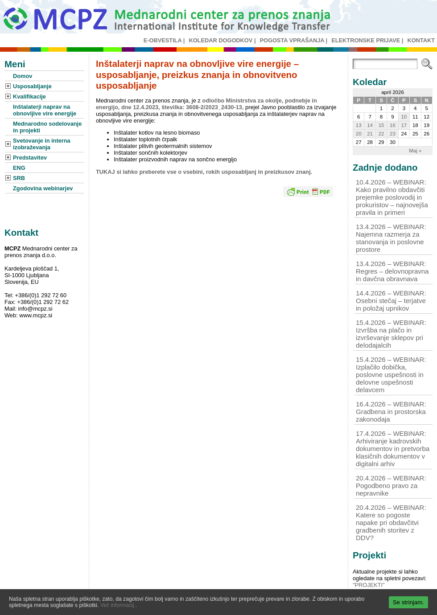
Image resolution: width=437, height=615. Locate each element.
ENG (19, 167)
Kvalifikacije (29, 96)
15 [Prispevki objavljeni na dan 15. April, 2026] (381, 125)
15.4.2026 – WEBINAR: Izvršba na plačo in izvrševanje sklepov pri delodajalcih (391, 334)
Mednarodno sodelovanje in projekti (47, 127)
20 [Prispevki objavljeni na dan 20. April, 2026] (359, 133)
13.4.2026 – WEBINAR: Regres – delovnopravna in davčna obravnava (392, 271)
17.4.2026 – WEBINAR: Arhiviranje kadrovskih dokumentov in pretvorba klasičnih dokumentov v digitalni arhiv (392, 448)
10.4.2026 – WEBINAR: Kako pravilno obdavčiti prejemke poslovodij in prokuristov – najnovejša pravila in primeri (392, 197)
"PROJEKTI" (369, 585)
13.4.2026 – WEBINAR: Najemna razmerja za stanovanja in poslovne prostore (391, 238)
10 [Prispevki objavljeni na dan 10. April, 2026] (404, 116)
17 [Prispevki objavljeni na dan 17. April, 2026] (404, 125)
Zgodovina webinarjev (43, 188)
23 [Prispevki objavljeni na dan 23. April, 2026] (393, 133)
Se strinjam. (408, 602)
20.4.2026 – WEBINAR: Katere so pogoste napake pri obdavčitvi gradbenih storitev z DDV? (391, 522)
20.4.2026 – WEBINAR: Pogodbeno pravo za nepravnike (391, 485)
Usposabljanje (32, 86)
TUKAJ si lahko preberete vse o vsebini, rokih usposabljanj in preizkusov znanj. (204, 171)
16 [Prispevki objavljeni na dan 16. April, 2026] (393, 125)
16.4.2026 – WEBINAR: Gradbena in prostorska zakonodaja (391, 411)
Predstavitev (30, 157)
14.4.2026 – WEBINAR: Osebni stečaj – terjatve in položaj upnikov (391, 300)
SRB (19, 178)
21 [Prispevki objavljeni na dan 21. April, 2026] (370, 133)
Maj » (415, 150)
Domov (22, 76)
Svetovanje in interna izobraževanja (41, 144)
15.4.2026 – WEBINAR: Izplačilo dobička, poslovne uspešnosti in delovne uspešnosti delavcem (391, 375)
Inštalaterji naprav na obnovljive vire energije (44, 110)
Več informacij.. (118, 605)
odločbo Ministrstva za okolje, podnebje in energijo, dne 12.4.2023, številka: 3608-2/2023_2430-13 (206, 104)
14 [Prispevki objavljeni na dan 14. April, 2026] (370, 125)
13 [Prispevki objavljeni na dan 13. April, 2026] (359, 125)
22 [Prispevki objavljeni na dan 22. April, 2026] (381, 133)
